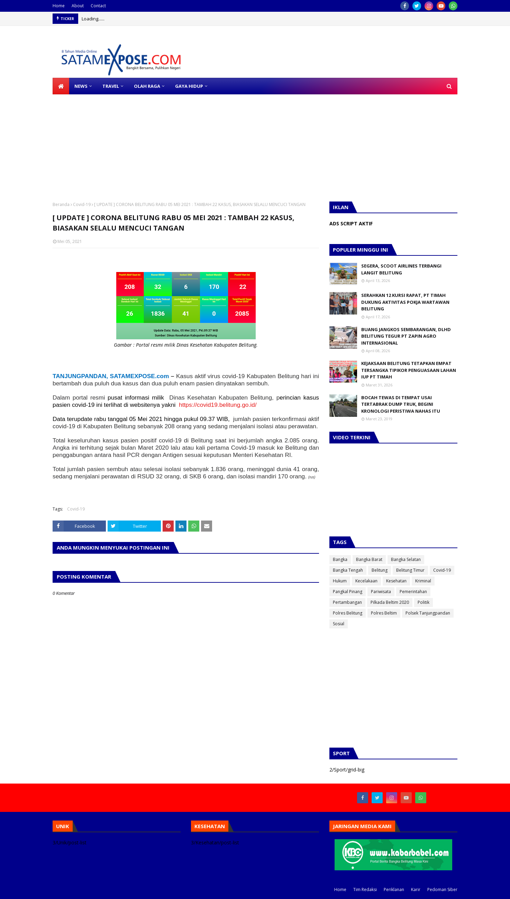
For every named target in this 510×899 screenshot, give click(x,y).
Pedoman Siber (442, 889)
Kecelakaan (366, 581)
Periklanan (394, 889)
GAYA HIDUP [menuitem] (189, 86)
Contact (98, 6)
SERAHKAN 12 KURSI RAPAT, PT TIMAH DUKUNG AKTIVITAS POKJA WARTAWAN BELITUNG (405, 302)
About (78, 6)
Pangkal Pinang (347, 591)
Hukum (340, 581)
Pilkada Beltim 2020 (390, 602)
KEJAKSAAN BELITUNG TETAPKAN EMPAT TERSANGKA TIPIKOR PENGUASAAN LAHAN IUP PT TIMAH (408, 370)
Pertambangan (347, 602)
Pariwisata (381, 591)
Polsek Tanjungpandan (428, 613)
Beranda (61, 204)
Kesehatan (396, 581)
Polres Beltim (384, 613)
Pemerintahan (413, 591)
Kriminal (423, 581)
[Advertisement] (207, 142)
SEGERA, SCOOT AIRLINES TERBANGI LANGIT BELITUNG (401, 269)
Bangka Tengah (348, 570)
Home (59, 6)
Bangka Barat (369, 559)
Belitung (380, 570)
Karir (415, 889)
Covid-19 (82, 204)
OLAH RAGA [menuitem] (147, 86)
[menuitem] (61, 86)
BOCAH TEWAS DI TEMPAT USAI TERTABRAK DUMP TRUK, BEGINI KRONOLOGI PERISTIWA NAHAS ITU (400, 404)
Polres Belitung (347, 613)
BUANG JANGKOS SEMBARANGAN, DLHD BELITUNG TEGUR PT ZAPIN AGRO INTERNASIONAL (406, 336)
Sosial (338, 624)
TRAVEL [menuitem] (110, 86)
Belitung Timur (410, 570)
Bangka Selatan (406, 559)
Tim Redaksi (365, 889)
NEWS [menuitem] (81, 86)
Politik (423, 602)
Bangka (340, 559)
